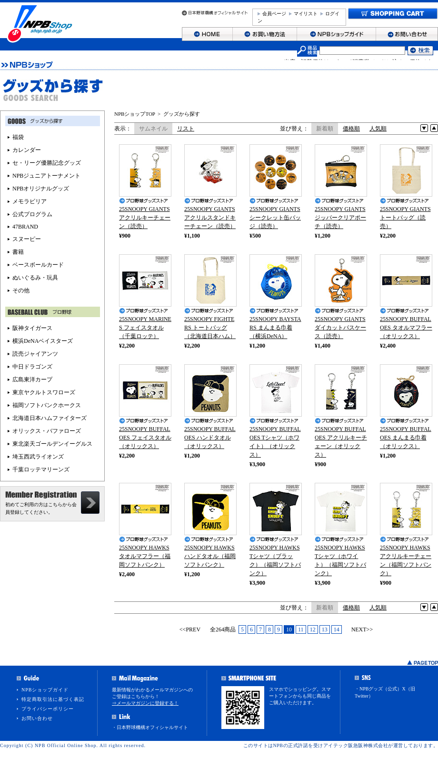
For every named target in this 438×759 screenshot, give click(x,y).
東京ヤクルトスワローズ (43, 392)
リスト (185, 128)
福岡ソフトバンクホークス (46, 405)
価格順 (351, 128)
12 (313, 629)
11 (301, 629)
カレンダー (26, 150)
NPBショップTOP (134, 114)
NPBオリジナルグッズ (40, 188)
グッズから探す (181, 114)
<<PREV (189, 629)
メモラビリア (29, 201)
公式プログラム (32, 214)
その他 (21, 290)
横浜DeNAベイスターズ (42, 341)
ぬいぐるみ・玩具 (35, 277)
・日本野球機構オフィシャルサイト (150, 727)
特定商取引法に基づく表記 (52, 699)
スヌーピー (26, 239)
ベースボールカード (38, 264)
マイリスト (306, 13)
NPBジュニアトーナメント (46, 175)
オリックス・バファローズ (46, 431)
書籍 (18, 252)
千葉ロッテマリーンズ (41, 469)
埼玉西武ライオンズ (38, 456)
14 (336, 629)
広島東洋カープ (32, 379)
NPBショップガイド (45, 689)
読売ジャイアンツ (35, 353)
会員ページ (274, 13)
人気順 (378, 128)
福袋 (18, 137)
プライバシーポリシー (47, 708)
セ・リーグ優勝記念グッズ (46, 163)
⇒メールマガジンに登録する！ (145, 703)
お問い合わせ (37, 718)
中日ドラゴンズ (32, 366)
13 (325, 629)
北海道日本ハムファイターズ (49, 418)
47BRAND (25, 226)
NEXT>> (362, 629)
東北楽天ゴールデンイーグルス (52, 443)
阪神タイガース (32, 328)
